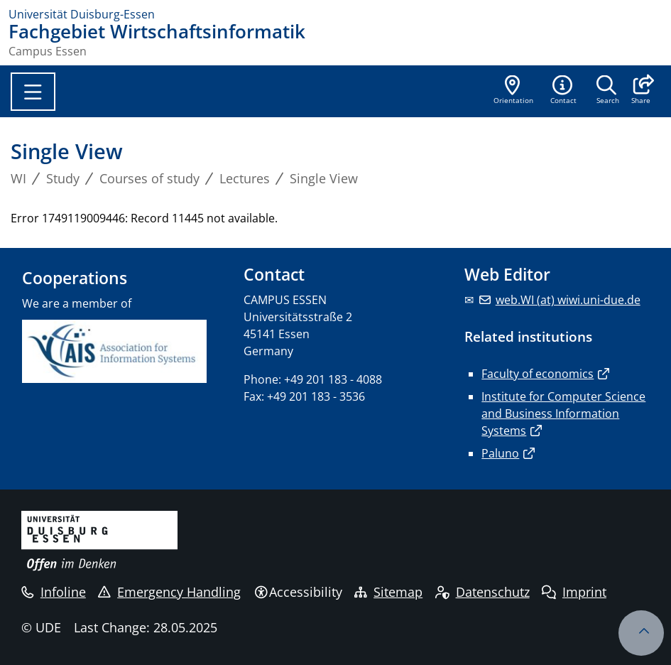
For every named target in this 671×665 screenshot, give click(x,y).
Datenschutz (482, 591)
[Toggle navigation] (33, 91)
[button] (640, 91)
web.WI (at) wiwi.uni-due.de (568, 300)
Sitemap (388, 591)
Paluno (500, 453)
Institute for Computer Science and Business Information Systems (563, 413)
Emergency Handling (169, 591)
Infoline (53, 591)
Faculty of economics (537, 374)
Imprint (574, 591)
